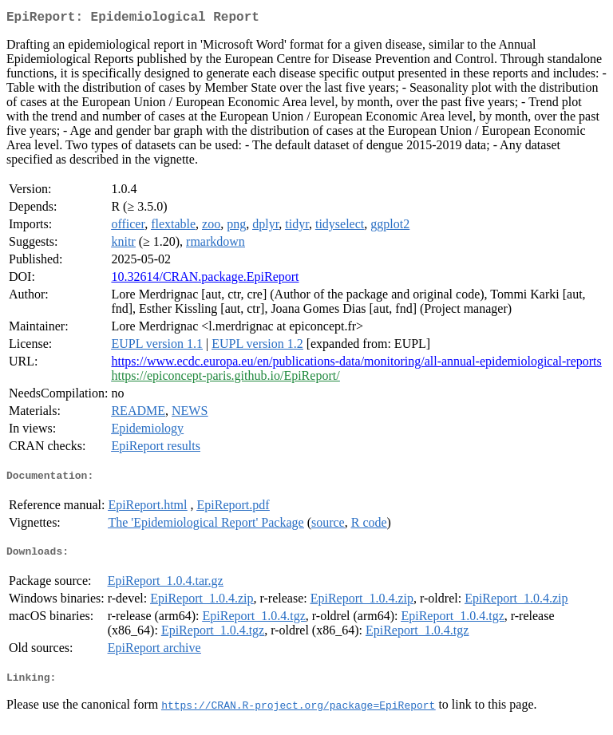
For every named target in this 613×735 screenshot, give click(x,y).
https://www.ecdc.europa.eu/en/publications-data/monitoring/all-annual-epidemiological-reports (356, 364)
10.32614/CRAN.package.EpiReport (205, 279)
